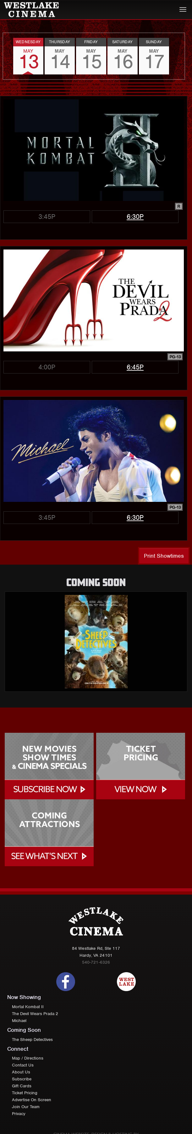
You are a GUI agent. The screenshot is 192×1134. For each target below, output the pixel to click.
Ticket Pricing (24, 1093)
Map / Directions (27, 1058)
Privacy (18, 1113)
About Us (21, 1072)
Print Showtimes (164, 555)
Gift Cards (21, 1086)
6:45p (135, 367)
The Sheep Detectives (32, 1039)
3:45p (46, 216)
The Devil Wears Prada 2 (35, 1013)
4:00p (46, 367)
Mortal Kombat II (28, 1006)
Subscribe (21, 1079)
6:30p (135, 216)
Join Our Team (26, 1106)
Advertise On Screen (31, 1099)
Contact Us (23, 1065)
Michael (19, 1020)
